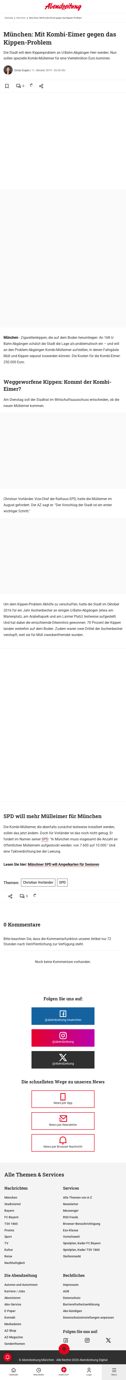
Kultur (8, 1249)
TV (6, 1243)
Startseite (8, 18)
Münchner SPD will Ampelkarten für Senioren (63, 864)
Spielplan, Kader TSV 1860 (81, 1249)
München (21, 18)
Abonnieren (12, 1298)
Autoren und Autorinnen (21, 1284)
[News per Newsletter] (63, 1121)
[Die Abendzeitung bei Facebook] (63, 1016)
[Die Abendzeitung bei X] (63, 1060)
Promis (9, 1230)
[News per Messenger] (63, 1099)
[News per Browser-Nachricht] (63, 1143)
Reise (8, 1256)
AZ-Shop (10, 1330)
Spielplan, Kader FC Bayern (82, 1243)
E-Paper (10, 1311)
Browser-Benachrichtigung (81, 1223)
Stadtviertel (12, 1204)
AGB (66, 1291)
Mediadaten (12, 1324)
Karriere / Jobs (14, 1291)
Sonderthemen (14, 1343)
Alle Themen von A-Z (77, 1197)
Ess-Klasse (70, 1230)
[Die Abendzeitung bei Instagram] (63, 1038)
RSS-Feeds (70, 1217)
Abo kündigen (72, 1311)
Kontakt (9, 1317)
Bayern (9, 1210)
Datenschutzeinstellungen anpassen (88, 1317)
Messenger (71, 1210)
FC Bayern (11, 1217)
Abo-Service (12, 1304)
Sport (8, 1236)
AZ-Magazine (13, 1337)
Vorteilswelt (71, 1236)
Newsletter (70, 1204)
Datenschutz (71, 1298)
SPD (45, 839)
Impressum (71, 1284)
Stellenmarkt (72, 1256)
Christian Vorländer (38, 882)
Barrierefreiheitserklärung (81, 1304)
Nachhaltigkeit (14, 1263)
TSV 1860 (11, 1223)
